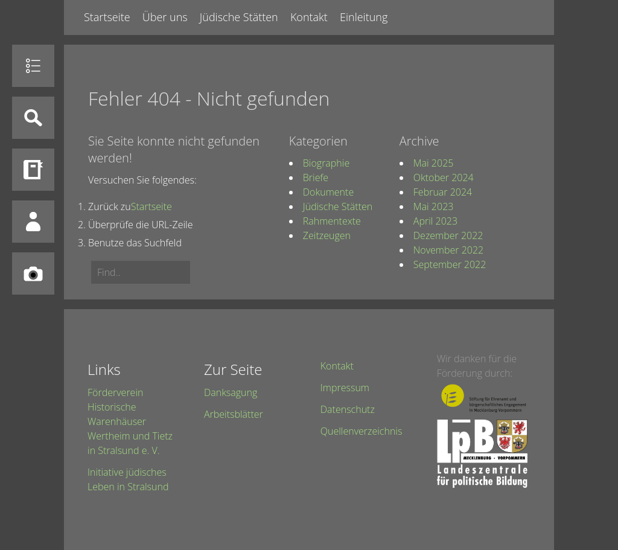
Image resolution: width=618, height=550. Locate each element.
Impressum (344, 387)
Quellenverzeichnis (361, 431)
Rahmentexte (332, 221)
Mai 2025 (433, 163)
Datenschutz (347, 409)
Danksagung (230, 392)
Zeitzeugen (327, 235)
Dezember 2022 (448, 235)
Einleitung (363, 17)
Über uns (165, 17)
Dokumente (328, 192)
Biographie (326, 163)
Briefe (315, 177)
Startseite (107, 17)
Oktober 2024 (443, 177)
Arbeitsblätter (233, 414)
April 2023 (435, 221)
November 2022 (448, 250)
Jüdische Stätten (239, 17)
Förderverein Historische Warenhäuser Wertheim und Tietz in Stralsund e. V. (130, 421)
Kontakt (309, 17)
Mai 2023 (433, 206)
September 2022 (449, 264)
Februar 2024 (442, 192)
